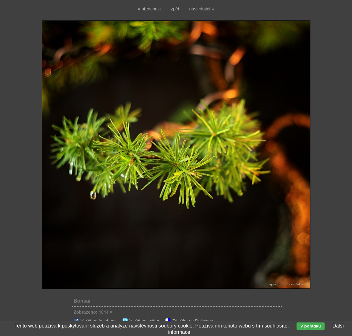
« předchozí (149, 8)
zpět (175, 8)
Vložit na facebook (99, 320)
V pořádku (310, 326)
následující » (201, 8)
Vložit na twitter (144, 320)
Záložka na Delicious (192, 320)
